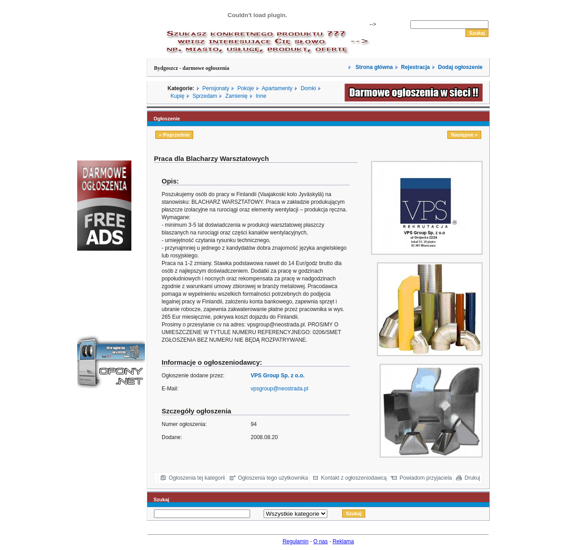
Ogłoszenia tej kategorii (197, 478)
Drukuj (472, 478)
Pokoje (245, 88)
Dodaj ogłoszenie (460, 67)
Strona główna (373, 67)
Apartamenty (277, 88)
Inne (261, 96)
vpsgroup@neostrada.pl (279, 388)
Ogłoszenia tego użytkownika (273, 478)
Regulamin (295, 541)
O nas (320, 541)
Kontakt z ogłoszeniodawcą (353, 478)
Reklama (343, 541)
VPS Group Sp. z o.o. (277, 375)
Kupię (178, 96)
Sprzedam (204, 96)
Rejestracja (415, 67)
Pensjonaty (215, 88)
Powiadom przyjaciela (426, 478)
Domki (308, 88)
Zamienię (236, 96)
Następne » (464, 135)
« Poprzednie (174, 135)
